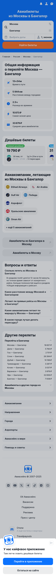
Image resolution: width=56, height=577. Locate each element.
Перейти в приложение (28, 561)
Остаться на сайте (28, 570)
